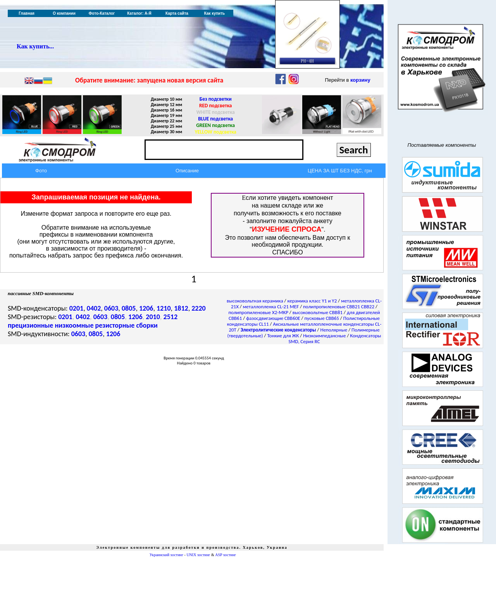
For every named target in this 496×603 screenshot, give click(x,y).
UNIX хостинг (198, 555)
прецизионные (30, 325)
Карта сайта (176, 13)
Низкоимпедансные (324, 335)
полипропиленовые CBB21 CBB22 (338, 306)
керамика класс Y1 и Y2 (312, 301)
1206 (146, 308)
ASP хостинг (225, 555)
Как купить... (35, 46)
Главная (26, 13)
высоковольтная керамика (255, 301)
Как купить (214, 13)
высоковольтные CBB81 (318, 312)
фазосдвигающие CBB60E (273, 318)
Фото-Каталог (102, 13)
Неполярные (334, 330)
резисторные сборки (126, 325)
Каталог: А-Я (139, 13)
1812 (181, 308)
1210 (164, 308)
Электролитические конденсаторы (278, 330)
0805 (129, 308)
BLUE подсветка (215, 118)
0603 (111, 308)
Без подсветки (216, 99)
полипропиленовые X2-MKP (258, 312)
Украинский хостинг (166, 555)
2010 (153, 317)
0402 (94, 308)
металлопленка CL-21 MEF (271, 306)
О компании (64, 13)
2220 (198, 308)
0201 (76, 308)
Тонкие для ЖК (283, 335)
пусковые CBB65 (322, 318)
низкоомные (74, 325)
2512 (171, 317)
